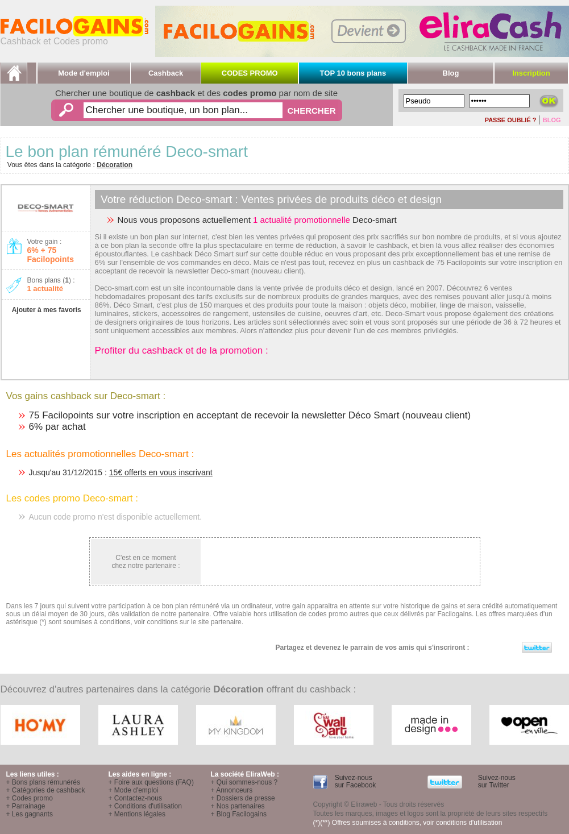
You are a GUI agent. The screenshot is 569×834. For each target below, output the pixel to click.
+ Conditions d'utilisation (145, 806)
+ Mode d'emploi (134, 790)
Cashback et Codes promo (74, 37)
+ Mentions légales (137, 814)
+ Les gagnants (29, 814)
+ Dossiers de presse (243, 798)
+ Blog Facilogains (239, 814)
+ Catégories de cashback (45, 790)
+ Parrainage (25, 806)
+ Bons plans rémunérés (43, 782)
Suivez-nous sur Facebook (354, 781)
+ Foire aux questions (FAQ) (151, 782)
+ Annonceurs (232, 790)
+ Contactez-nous (135, 798)
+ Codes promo (29, 798)
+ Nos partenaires (238, 806)
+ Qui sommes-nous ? (244, 782)
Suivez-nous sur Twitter (495, 781)
